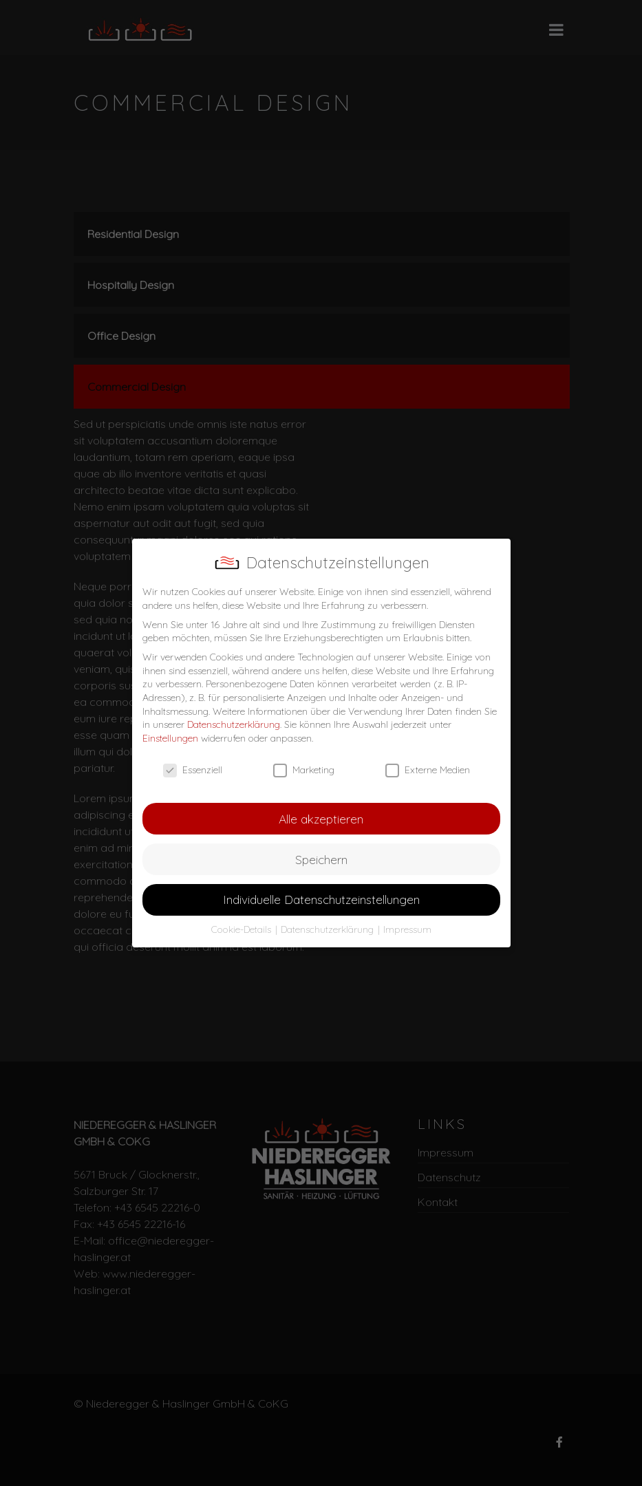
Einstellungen (170, 738)
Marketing (303, 770)
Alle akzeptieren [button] (321, 818)
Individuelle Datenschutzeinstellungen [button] (321, 899)
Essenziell (192, 770)
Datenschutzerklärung (233, 724)
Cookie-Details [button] (242, 929)
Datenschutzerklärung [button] (328, 929)
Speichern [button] (321, 859)
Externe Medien (427, 770)
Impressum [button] (407, 929)
